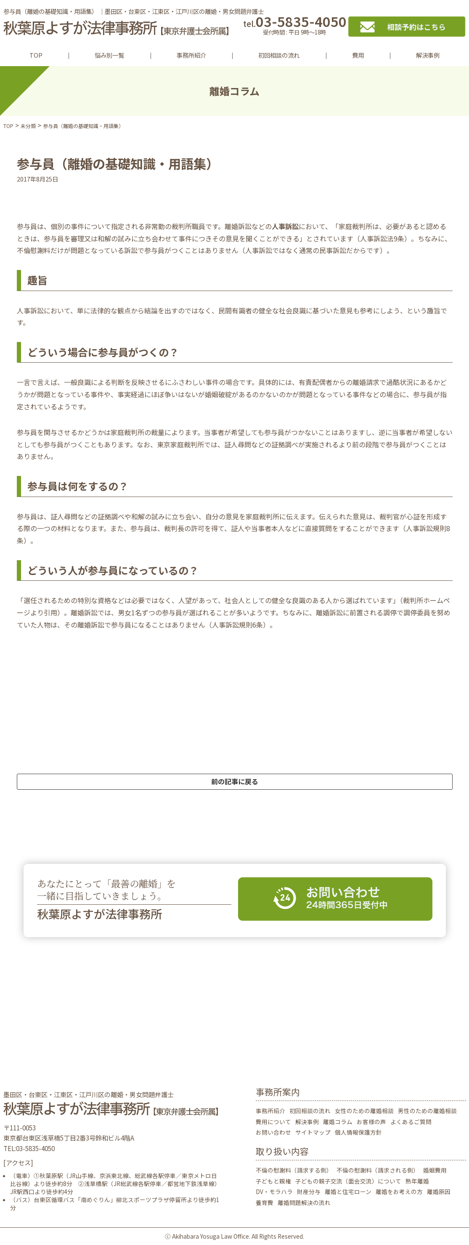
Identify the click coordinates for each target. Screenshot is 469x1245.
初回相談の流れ (278, 55)
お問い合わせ (273, 1132)
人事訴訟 (285, 226)
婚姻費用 (435, 1170)
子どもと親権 (273, 1181)
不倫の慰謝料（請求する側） (294, 1170)
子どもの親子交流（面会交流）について (348, 1181)
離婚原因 (438, 1191)
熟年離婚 (417, 1181)
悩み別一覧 (109, 55)
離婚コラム (337, 1121)
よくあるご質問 (411, 1121)
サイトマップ (313, 1132)
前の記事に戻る (234, 781)
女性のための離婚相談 (364, 1110)
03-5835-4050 (294, 26)
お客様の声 (371, 1121)
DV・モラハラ (274, 1191)
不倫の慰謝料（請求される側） (378, 1170)
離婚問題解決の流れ (304, 1202)
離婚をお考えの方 (399, 1191)
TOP (35, 55)
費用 (358, 55)
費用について (273, 1121)
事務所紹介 (191, 55)
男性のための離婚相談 (427, 1110)
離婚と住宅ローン (348, 1191)
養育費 (264, 1202)
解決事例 (428, 55)
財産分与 (309, 1191)
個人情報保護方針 (358, 1132)
